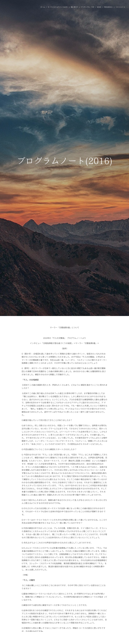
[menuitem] (42, 7)
